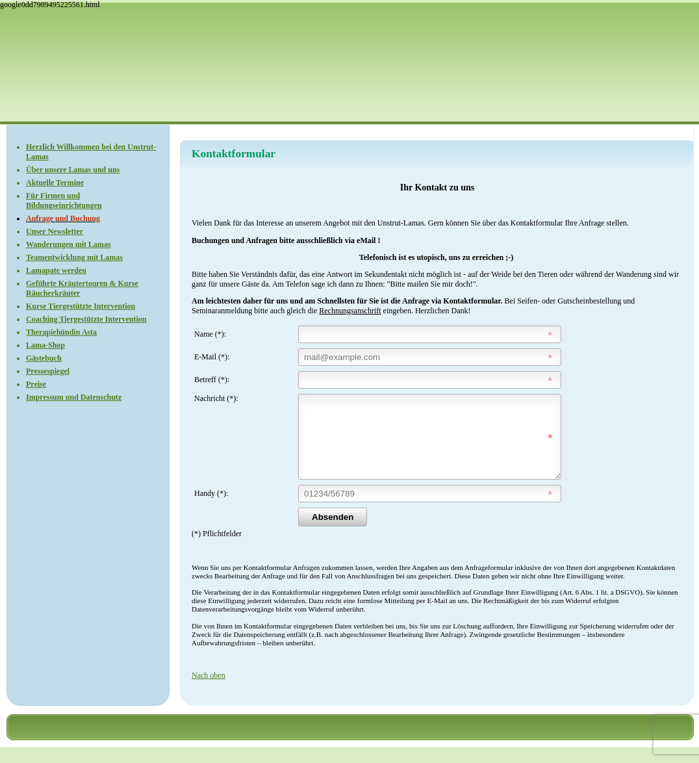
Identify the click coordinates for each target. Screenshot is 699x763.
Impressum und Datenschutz (73, 397)
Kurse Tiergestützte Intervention (80, 306)
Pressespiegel (48, 371)
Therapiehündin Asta (61, 332)
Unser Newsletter (54, 231)
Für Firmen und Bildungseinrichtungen (64, 200)
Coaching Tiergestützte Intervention (86, 319)
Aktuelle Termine (55, 182)
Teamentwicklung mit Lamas (74, 257)
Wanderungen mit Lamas (68, 244)
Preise (36, 384)
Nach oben (208, 690)
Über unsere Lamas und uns (73, 169)
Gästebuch (44, 358)
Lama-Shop (45, 345)
